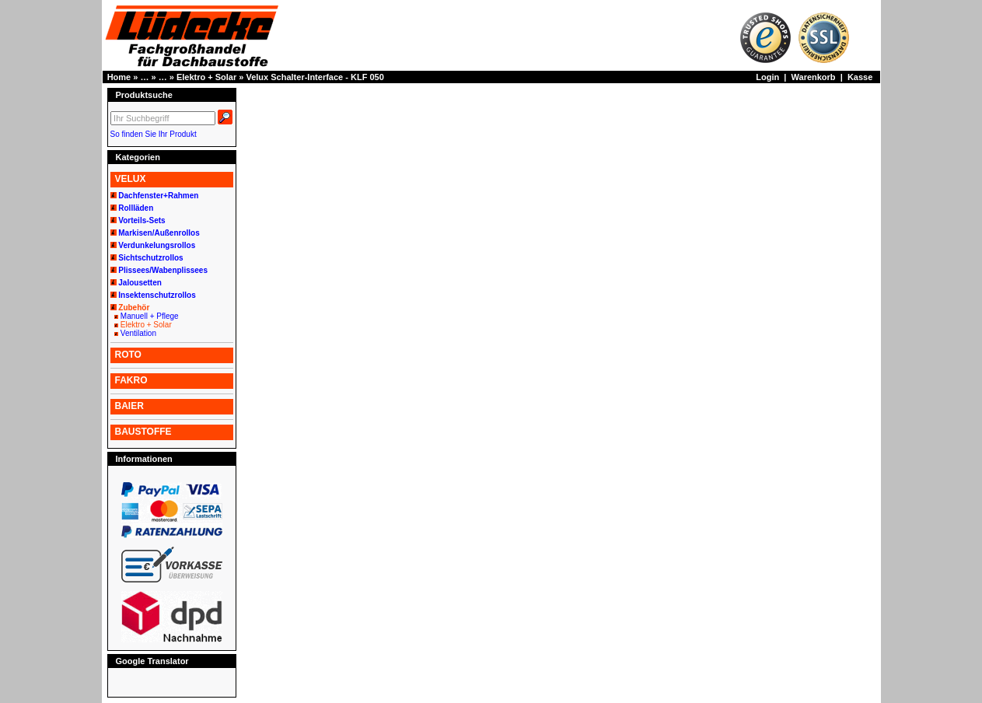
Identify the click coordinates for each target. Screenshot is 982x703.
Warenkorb (814, 77)
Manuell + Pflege (150, 316)
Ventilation (138, 333)
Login (767, 77)
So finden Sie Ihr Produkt (153, 134)
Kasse (859, 77)
